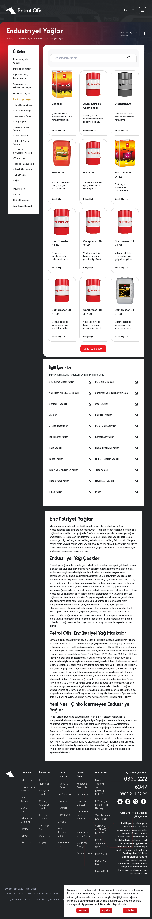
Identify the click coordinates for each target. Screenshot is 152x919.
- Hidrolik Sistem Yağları (21, 142)
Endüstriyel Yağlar (23, 99)
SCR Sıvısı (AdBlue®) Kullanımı (100, 836)
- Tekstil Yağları (20, 135)
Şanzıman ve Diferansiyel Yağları (22, 86)
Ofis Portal (25, 849)
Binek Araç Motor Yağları (22, 61)
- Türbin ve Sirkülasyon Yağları (22, 151)
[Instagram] (128, 809)
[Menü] (142, 10)
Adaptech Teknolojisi (82, 792)
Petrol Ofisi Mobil (101, 869)
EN (125, 10)
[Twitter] (135, 809)
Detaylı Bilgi (58, 132)
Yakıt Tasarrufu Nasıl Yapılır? (102, 824)
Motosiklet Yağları (22, 68)
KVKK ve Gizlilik (15, 900)
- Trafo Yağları (20, 158)
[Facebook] (143, 809)
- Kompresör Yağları (23, 116)
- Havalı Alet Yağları (22, 169)
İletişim (24, 835)
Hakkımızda (26, 786)
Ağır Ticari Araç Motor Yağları (20, 76)
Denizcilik (62, 814)
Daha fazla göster (93, 355)
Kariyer (24, 842)
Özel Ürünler (19, 188)
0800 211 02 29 (133, 800)
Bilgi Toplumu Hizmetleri (19, 906)
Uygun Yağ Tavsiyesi (82, 851)
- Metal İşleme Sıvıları (23, 105)
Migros (42, 849)
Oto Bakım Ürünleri (22, 206)
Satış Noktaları (84, 860)
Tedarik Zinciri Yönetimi (27, 795)
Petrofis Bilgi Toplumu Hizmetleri (53, 906)
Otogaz (62, 828)
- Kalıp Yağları (20, 121)
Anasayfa (11, 38)
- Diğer (16, 180)
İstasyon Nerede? (43, 823)
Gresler (16, 194)
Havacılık (62, 807)
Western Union (46, 842)
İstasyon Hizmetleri (44, 788)
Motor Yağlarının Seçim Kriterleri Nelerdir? (100, 794)
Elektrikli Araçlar (21, 200)
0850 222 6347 (135, 789)
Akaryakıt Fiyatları (44, 799)
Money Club (101, 860)
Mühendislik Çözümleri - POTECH (82, 822)
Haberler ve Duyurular (26, 827)
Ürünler (39, 38)
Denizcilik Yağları (21, 93)
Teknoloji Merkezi (81, 809)
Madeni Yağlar (26, 38)
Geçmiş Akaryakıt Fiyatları (44, 811)
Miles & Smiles (102, 877)
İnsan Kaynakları (25, 806)
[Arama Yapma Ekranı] (133, 10)
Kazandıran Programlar (64, 851)
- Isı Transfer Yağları (23, 110)
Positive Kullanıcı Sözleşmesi (43, 900)
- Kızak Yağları (20, 175)
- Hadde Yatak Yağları (23, 164)
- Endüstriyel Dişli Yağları (21, 128)
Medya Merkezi (24, 816)
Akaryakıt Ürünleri (63, 792)
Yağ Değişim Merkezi (45, 834)
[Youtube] (120, 809)
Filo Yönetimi (64, 800)
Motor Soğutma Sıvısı (100, 850)
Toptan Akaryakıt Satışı (63, 839)
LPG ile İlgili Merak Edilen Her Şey (102, 812)
